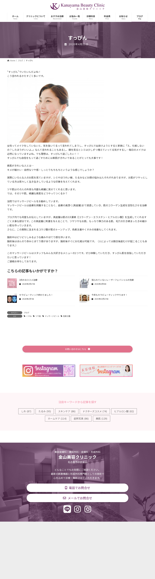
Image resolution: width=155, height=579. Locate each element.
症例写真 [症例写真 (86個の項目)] (81, 419)
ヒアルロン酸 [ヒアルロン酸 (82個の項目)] (124, 411)
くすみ (29, 316)
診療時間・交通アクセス (64, 526)
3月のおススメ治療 (28, 279)
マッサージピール (52, 316)
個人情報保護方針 (120, 526)
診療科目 (41, 526)
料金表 (86, 526)
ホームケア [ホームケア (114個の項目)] (57, 419)
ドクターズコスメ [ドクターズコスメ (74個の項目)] (95, 411)
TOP (28, 526)
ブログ (26, 312)
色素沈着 (66, 316)
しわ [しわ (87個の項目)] (26, 411)
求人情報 (101, 526)
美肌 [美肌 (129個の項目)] (101, 419)
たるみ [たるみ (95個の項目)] (44, 411)
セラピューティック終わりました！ (36, 294)
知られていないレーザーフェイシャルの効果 (113, 279)
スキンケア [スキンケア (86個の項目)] (67, 411)
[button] (77, 349)
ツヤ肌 (38, 316)
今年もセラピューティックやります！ (109, 294)
